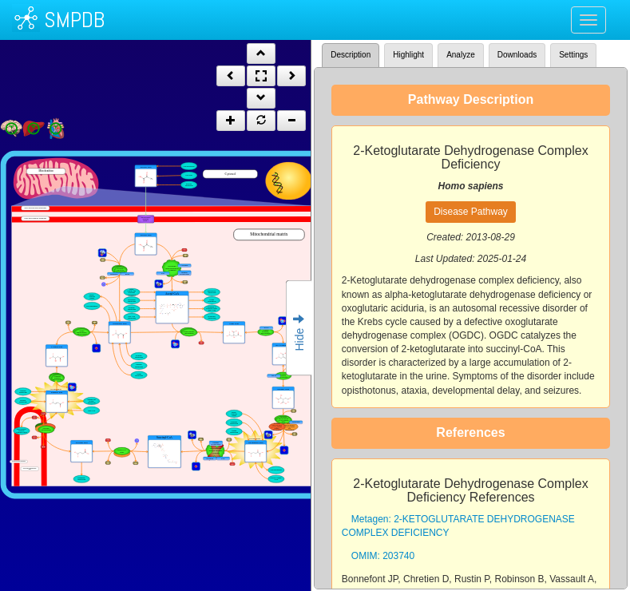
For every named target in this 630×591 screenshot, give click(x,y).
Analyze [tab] (460, 54)
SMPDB (74, 20)
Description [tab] (350, 54)
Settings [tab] (573, 54)
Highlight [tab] (408, 54)
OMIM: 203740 (382, 555)
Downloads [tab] (517, 54)
